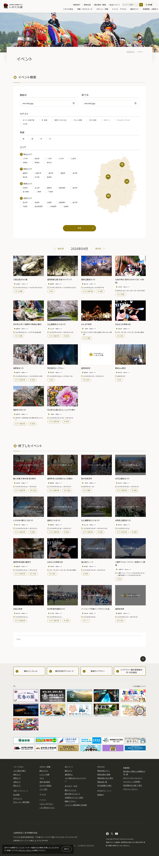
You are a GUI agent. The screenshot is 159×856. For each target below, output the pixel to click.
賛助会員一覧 (102, 782)
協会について (115, 5)
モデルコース (17, 798)
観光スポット (44, 771)
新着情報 (146, 9)
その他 (51, 291)
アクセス (124, 9)
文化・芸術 (120, 336)
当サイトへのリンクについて (132, 778)
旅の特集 (16, 795)
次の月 (100, 248)
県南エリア (17, 778)
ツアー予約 (43, 789)
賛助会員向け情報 (103, 774)
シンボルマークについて (86, 845)
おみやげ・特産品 (45, 785)
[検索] (141, 4)
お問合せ (154, 9)
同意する (66, 849)
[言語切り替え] (150, 5)
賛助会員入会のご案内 (105, 778)
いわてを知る (69, 9)
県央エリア (17, 774)
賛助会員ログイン (103, 771)
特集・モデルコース (86, 9)
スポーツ (85, 620)
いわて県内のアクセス (47, 807)
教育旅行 (76, 5)
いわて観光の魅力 (19, 771)
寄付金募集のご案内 (104, 785)
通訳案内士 (69, 774)
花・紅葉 (100, 291)
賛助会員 (87, 5)
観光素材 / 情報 (100, 5)
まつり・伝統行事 (88, 291)
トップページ (130, 52)
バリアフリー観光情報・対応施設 (76, 805)
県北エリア (17, 785)
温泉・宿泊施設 (45, 782)
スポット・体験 (103, 9)
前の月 (58, 248)
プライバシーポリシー (25, 850)
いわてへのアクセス (46, 804)
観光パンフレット (70, 790)
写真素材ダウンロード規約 (74, 797)
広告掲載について (139, 686)
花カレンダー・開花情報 (21, 802)
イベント (115, 9)
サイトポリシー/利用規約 (131, 782)
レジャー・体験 (44, 774)
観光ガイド (135, 9)
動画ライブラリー (70, 801)
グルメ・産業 (18, 291)
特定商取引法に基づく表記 (132, 785)
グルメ (42, 778)
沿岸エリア (17, 782)
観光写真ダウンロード (72, 794)
